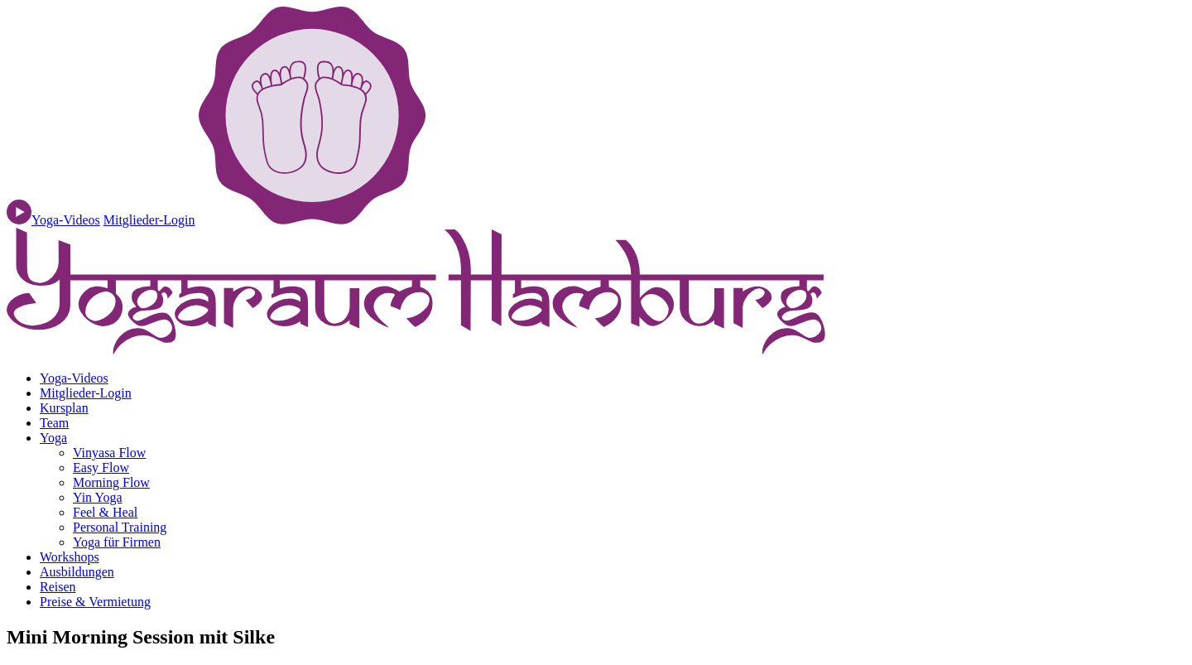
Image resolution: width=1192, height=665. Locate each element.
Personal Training (119, 527)
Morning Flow (111, 482)
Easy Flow (101, 467)
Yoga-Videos (74, 378)
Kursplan (64, 408)
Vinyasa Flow (109, 453)
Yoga (53, 438)
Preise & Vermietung (95, 602)
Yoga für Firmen (117, 542)
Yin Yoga (98, 497)
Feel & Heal (105, 512)
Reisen (58, 587)
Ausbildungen (77, 572)
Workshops (69, 557)
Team (54, 423)
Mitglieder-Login (149, 220)
